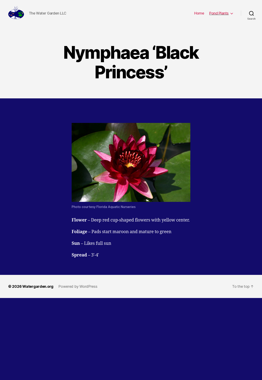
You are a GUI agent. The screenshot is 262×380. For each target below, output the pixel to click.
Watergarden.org (37, 290)
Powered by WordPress (77, 290)
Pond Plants (219, 15)
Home (199, 15)
